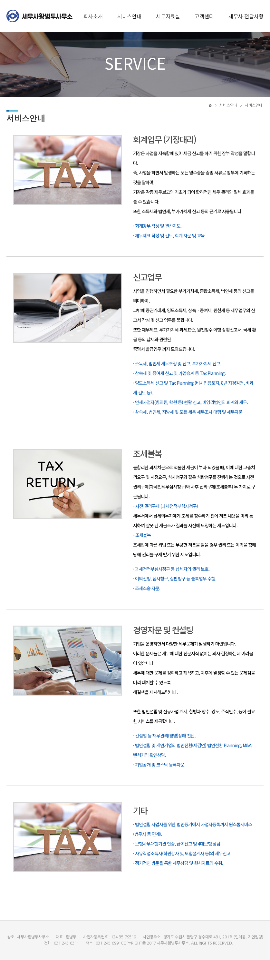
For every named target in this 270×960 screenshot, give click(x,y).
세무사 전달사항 (246, 16)
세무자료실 (168, 16)
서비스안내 (129, 16)
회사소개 (93, 16)
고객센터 (204, 16)
